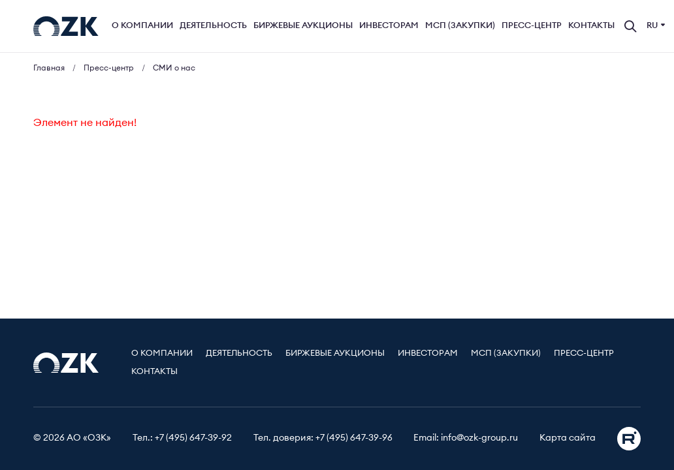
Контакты (591, 26)
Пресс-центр (532, 26)
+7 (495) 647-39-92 (193, 438)
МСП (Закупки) (460, 26)
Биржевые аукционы (303, 26)
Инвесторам (389, 26)
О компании (142, 26)
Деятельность (213, 26)
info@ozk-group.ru (479, 438)
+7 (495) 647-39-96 (354, 438)
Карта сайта (567, 438)
